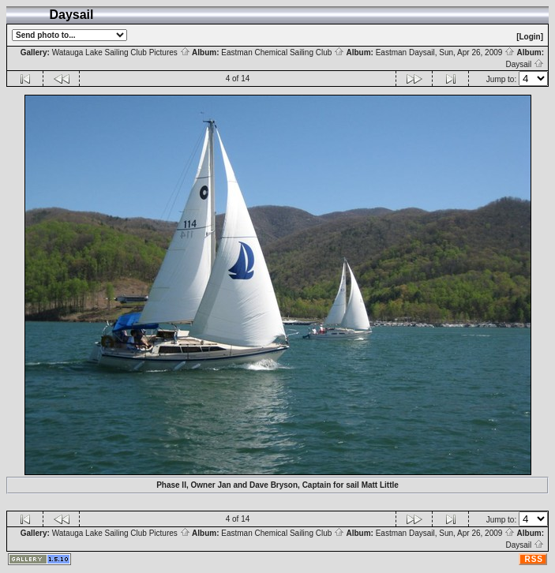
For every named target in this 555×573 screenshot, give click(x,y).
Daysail (524, 64)
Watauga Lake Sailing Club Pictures (121, 52)
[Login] (529, 36)
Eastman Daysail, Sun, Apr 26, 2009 (445, 52)
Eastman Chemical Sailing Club (282, 52)
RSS (533, 559)
